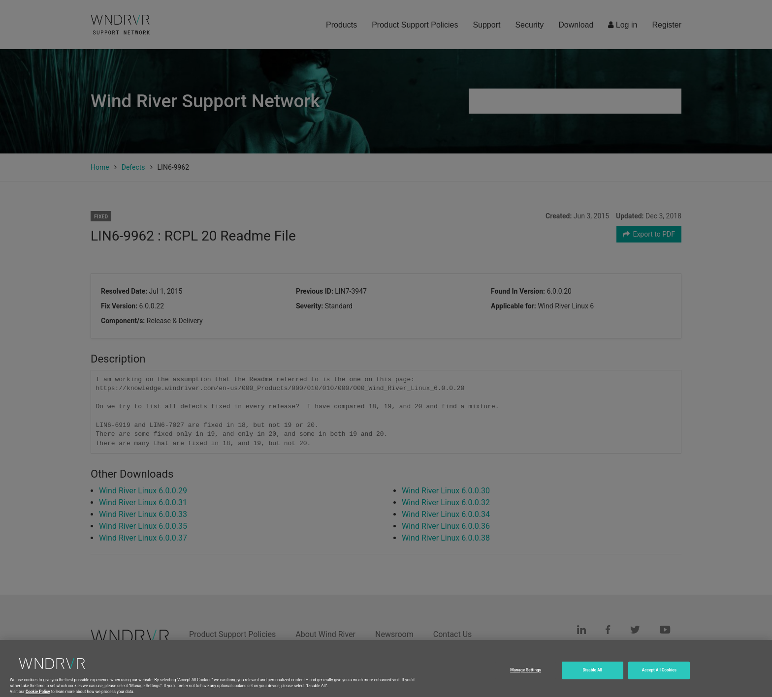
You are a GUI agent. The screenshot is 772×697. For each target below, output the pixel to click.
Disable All (593, 677)
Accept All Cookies (659, 677)
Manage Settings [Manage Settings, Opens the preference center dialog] (525, 677)
